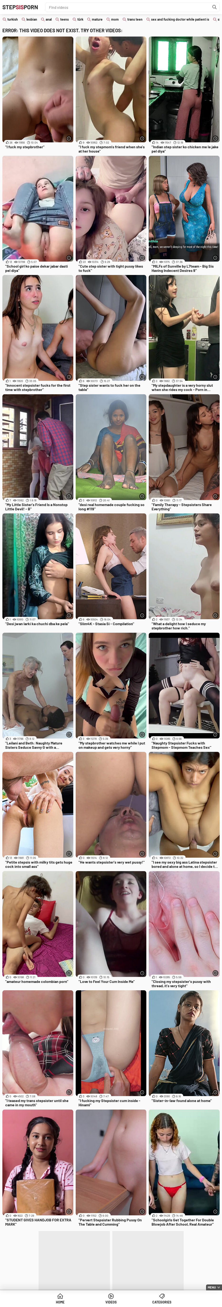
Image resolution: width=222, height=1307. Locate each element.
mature (97, 19)
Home (60, 1302)
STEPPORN (20, 7)
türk (80, 19)
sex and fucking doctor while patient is (180, 19)
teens (64, 19)
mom (115, 19)
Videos (111, 1302)
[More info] (69, 138)
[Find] (214, 7)
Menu (212, 1287)
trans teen (135, 19)
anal (49, 19)
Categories (161, 1302)
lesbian (31, 19)
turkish (12, 19)
